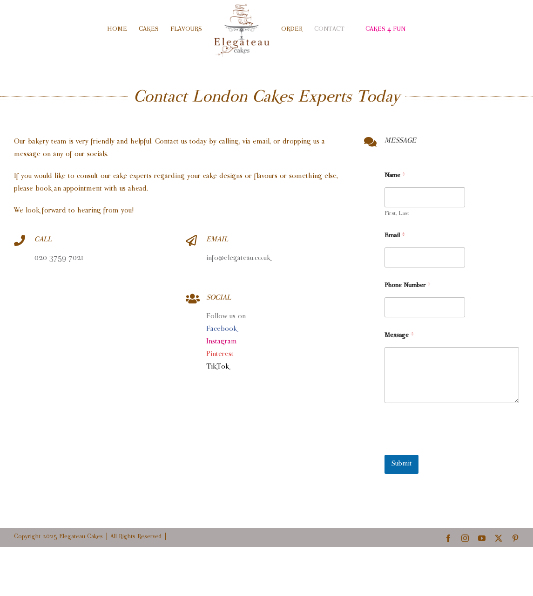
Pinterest (220, 354)
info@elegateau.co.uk (239, 258)
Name (395, 175)
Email (395, 236)
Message (399, 335)
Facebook (221, 329)
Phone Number (408, 285)
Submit (401, 464)
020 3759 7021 (58, 258)
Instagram (221, 341)
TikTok (217, 366)
